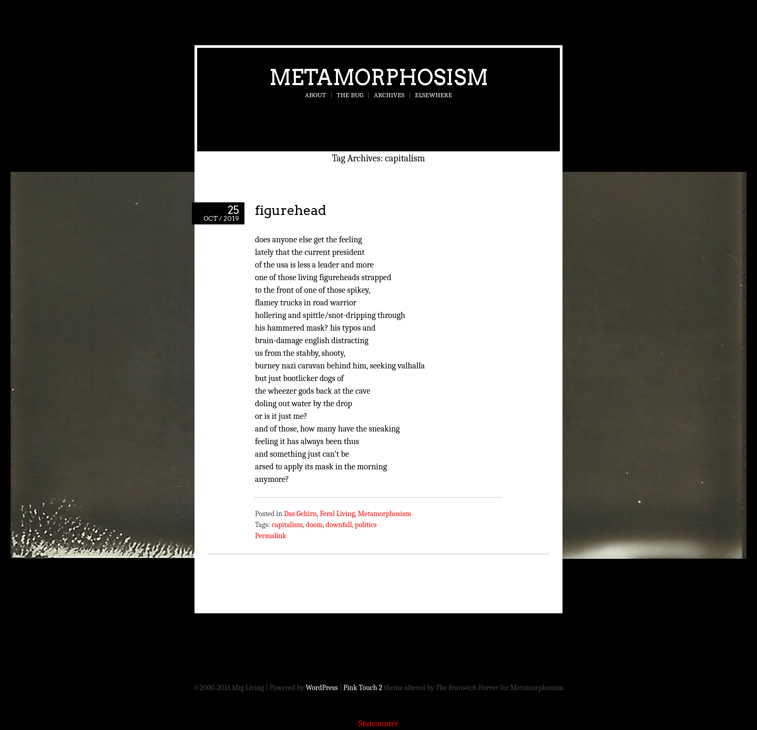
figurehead (290, 210)
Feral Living (337, 513)
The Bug (349, 95)
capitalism (287, 524)
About (315, 95)
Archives (389, 95)
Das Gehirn (300, 513)
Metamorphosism (378, 77)
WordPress (322, 687)
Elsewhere (433, 95)
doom (314, 524)
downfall (338, 524)
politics (365, 524)
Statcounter (378, 723)
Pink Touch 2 (362, 687)
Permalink (271, 535)
